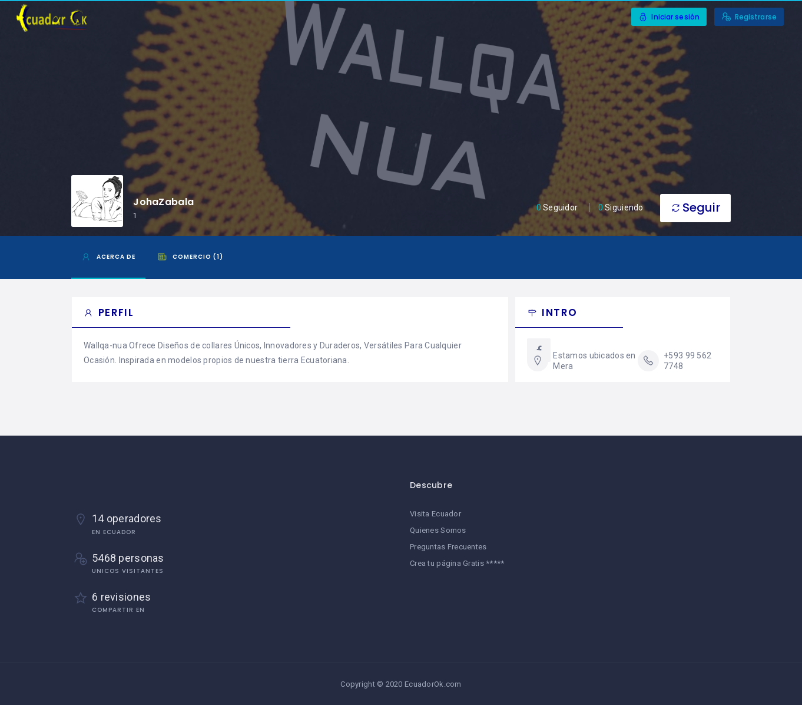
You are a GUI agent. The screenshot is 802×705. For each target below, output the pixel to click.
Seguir (695, 207)
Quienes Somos (438, 530)
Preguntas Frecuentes (448, 546)
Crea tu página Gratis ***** (457, 563)
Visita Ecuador (435, 513)
